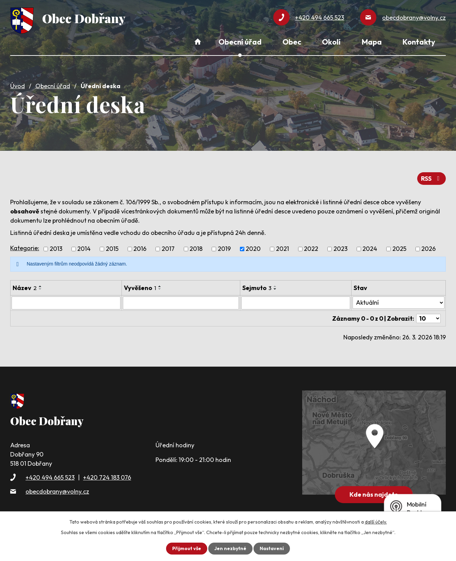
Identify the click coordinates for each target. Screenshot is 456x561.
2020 (253, 249)
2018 (196, 249)
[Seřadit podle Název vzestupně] (40, 286)
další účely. (376, 522)
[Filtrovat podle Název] (66, 302)
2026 (428, 249)
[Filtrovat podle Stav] (398, 302)
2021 (282, 249)
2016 (139, 249)
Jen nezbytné (230, 548)
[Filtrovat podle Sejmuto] (295, 302)
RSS (431, 178)
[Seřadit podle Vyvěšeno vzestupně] (160, 286)
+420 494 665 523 (50, 477)
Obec (291, 42)
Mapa (372, 42)
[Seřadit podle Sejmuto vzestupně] (275, 286)
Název (25, 288)
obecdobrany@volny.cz (57, 491)
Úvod (17, 86)
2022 (311, 249)
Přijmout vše (186, 548)
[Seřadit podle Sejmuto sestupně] (275, 289)
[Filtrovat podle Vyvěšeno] (181, 302)
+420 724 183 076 (107, 477)
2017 (168, 249)
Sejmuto (257, 288)
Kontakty (419, 42)
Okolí (331, 42)
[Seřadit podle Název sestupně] (40, 289)
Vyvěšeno (140, 288)
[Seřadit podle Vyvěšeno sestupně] (160, 289)
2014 (84, 249)
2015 (112, 249)
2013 (56, 249)
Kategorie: (24, 248)
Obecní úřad (52, 86)
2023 (340, 249)
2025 (399, 249)
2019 (224, 249)
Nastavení (272, 548)
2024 (369, 249)
